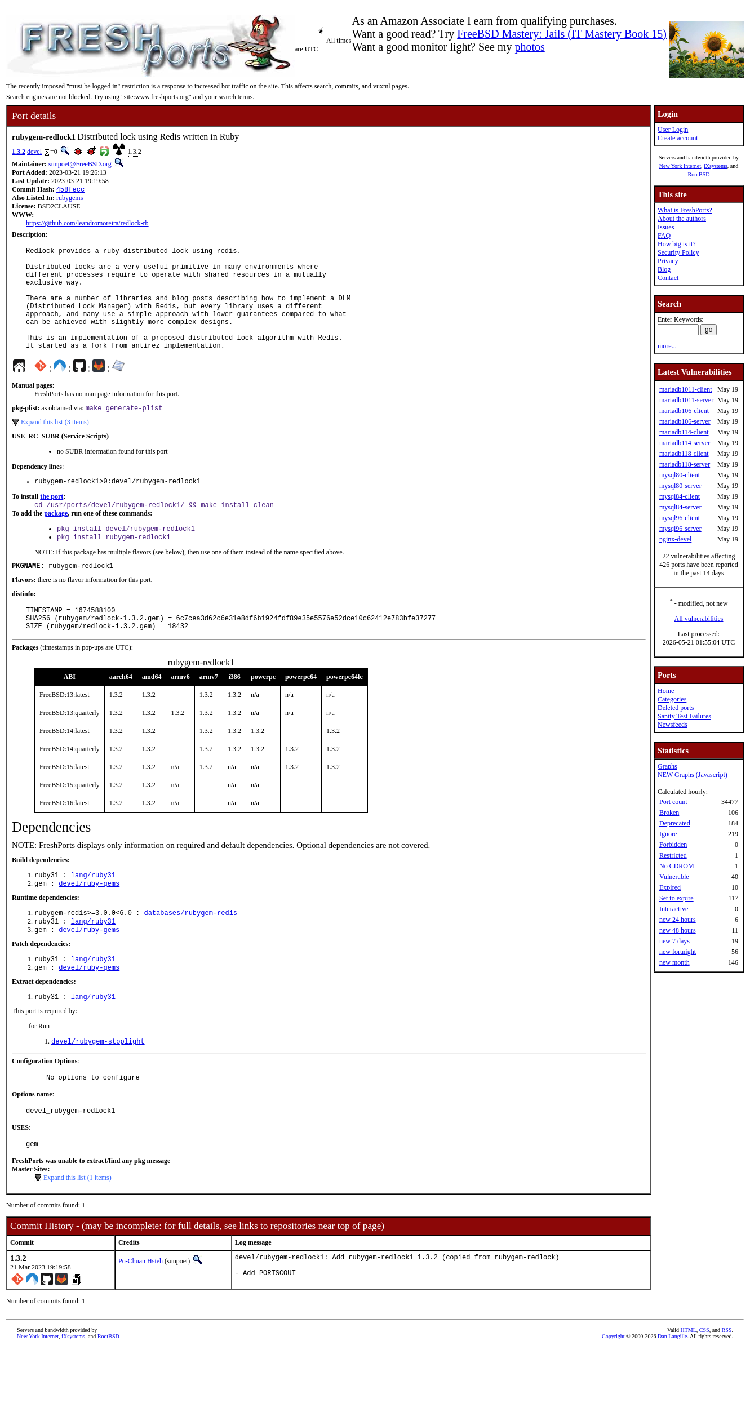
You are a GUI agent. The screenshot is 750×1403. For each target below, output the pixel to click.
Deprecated (674, 823)
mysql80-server (680, 486)
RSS (727, 1384)
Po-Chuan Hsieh (140, 1312)
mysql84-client (679, 496)
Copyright (613, 1390)
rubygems (69, 199)
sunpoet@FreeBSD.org (80, 164)
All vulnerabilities (699, 619)
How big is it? (677, 244)
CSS (704, 1384)
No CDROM (676, 866)
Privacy (668, 261)
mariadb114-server (684, 443)
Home (666, 691)
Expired (670, 887)
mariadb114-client (684, 432)
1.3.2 (18, 152)
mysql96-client (679, 518)
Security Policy (678, 252)
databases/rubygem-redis (190, 952)
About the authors (682, 219)
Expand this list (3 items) (55, 446)
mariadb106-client (684, 411)
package (56, 540)
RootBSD (699, 174)
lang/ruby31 (93, 912)
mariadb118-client (684, 454)
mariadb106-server (685, 421)
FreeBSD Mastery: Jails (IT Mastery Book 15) (562, 34)
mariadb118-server (684, 464)
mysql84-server (680, 507)
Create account (678, 138)
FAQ (664, 235)
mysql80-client (679, 475)
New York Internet (680, 166)
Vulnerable (674, 877)
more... (667, 346)
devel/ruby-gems (89, 921)
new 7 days (674, 941)
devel (34, 152)
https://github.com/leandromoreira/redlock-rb (87, 224)
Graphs (667, 766)
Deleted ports (676, 708)
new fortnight (677, 952)
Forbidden (673, 845)
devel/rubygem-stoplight (98, 1087)
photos (529, 47)
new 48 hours (677, 930)
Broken (669, 812)
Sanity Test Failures (684, 716)
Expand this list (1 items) (77, 1229)
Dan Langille (672, 1390)
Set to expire (676, 898)
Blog (664, 269)
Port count (673, 802)
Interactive (673, 909)
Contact (668, 278)
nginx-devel (675, 539)
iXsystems (715, 166)
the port (51, 522)
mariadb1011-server (686, 400)
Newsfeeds (672, 725)
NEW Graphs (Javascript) (692, 775)
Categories (672, 699)
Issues (666, 227)
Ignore (668, 834)
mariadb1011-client (685, 389)
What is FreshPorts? (685, 210)
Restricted (673, 855)
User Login (673, 130)
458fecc (70, 190)
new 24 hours (677, 920)
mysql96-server (680, 528)
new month (674, 962)
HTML (688, 1384)
